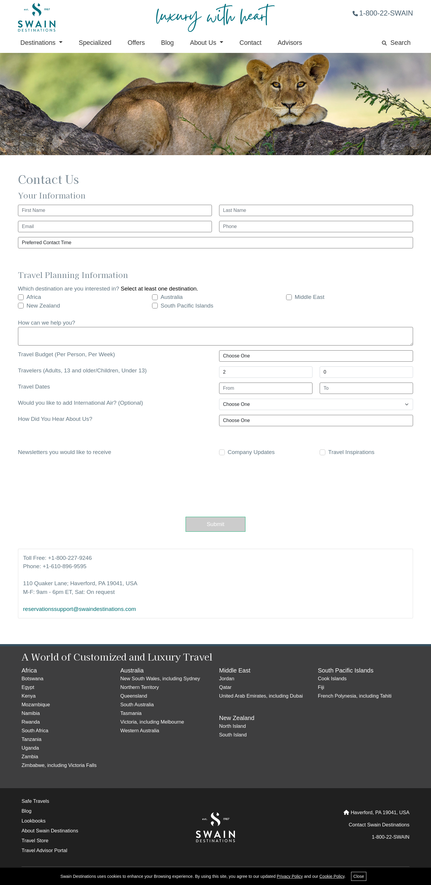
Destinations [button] (38, 42)
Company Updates (251, 452)
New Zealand (43, 305)
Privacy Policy (290, 876)
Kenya (29, 696)
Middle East (309, 297)
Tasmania (131, 713)
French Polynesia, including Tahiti (354, 696)
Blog (167, 42)
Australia (172, 297)
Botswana (32, 678)
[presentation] (211, 485)
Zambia (30, 756)
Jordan (226, 678)
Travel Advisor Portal (44, 850)
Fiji (321, 687)
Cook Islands (332, 678)
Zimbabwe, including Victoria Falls (59, 765)
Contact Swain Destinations (379, 825)
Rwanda (31, 722)
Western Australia (139, 730)
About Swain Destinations (50, 831)
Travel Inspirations (351, 452)
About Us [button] (204, 42)
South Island (233, 735)
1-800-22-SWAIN (383, 13)
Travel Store (35, 840)
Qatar (225, 687)
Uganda (30, 748)
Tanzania (32, 739)
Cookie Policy (332, 876)
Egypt (28, 687)
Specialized (95, 42)
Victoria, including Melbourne (152, 722)
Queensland (133, 696)
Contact (250, 42)
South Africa (35, 730)
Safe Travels (35, 801)
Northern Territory (139, 687)
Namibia (31, 713)
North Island (232, 726)
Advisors (290, 42)
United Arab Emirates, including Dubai (261, 696)
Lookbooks (33, 821)
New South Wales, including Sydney (160, 678)
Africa (34, 297)
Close (358, 876)
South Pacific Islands (187, 305)
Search (396, 42)
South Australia (137, 704)
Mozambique (36, 704)
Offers (136, 42)
